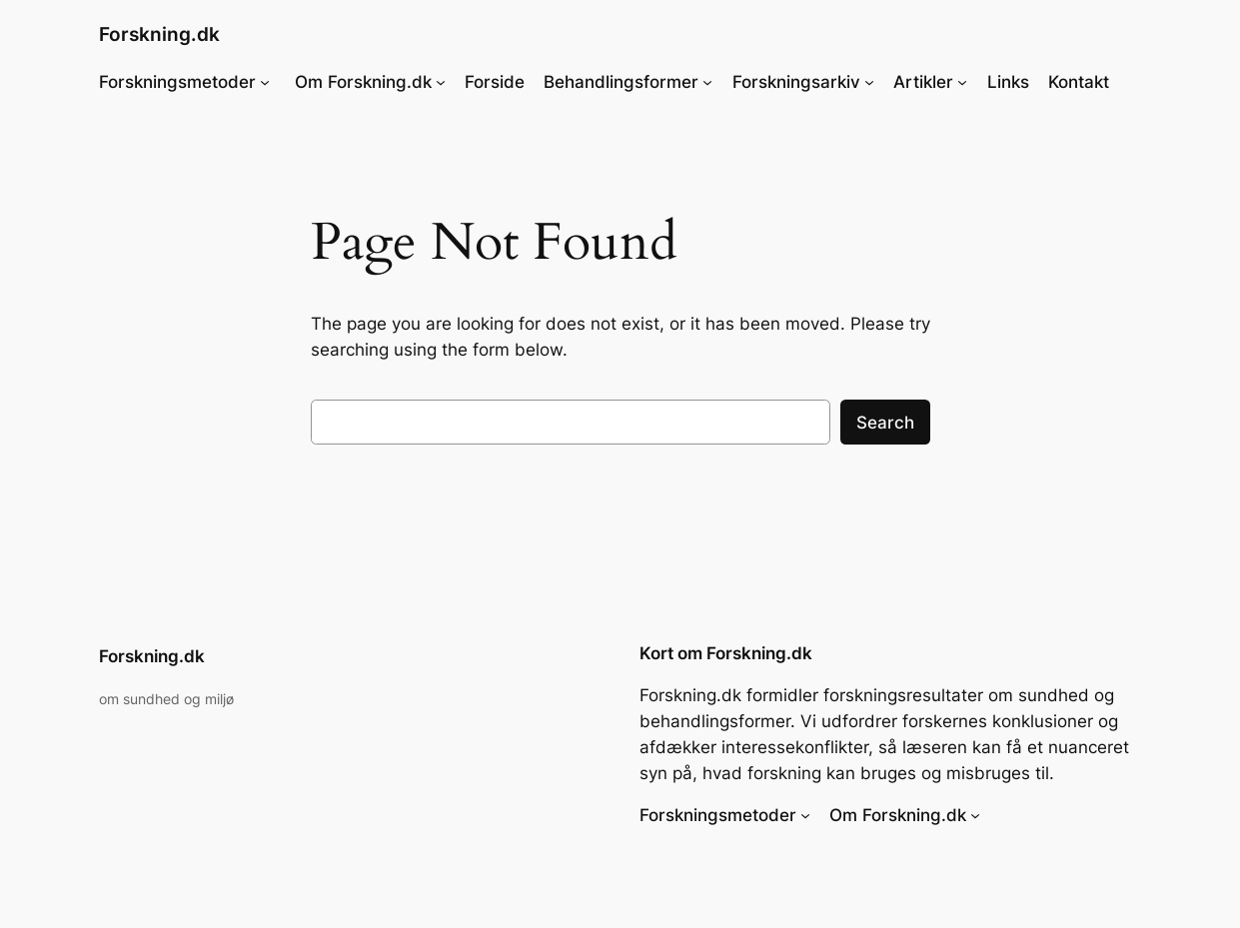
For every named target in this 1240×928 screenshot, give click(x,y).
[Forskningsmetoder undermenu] (265, 82)
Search (885, 423)
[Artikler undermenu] (962, 82)
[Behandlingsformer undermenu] (707, 82)
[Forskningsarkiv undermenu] (869, 82)
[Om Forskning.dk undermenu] (441, 82)
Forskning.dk (159, 34)
